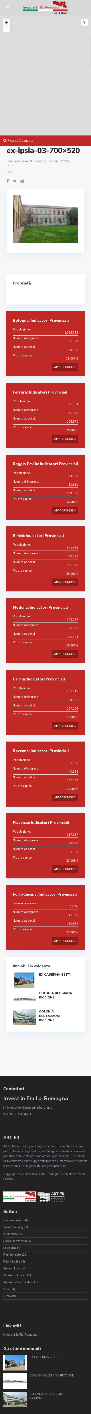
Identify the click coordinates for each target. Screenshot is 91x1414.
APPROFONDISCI (65, 367)
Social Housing (13, 1227)
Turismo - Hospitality (18, 1282)
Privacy (8, 1179)
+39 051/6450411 (19, 1114)
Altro (7, 1296)
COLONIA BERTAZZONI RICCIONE (49, 1015)
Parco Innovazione (15, 1241)
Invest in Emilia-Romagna (20, 1335)
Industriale (10, 1234)
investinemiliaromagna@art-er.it (29, 1108)
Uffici (6, 1289)
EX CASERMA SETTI (55, 974)
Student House (13, 1275)
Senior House (12, 1269)
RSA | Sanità (11, 1262)
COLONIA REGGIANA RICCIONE (52, 1375)
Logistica (9, 1248)
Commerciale (12, 1220)
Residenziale (12, 1255)
